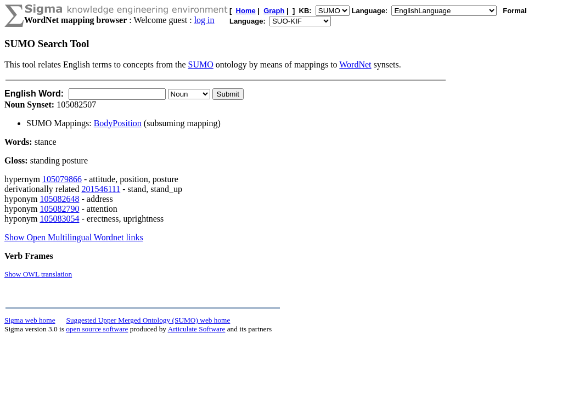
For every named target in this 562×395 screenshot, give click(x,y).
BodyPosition (118, 123)
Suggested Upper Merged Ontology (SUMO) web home (148, 320)
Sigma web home (29, 320)
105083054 (59, 218)
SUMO (200, 64)
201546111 (100, 189)
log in (204, 20)
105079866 (62, 179)
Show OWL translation (38, 274)
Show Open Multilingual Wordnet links (73, 237)
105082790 (59, 208)
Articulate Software (197, 329)
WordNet (355, 64)
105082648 (59, 199)
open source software (97, 329)
